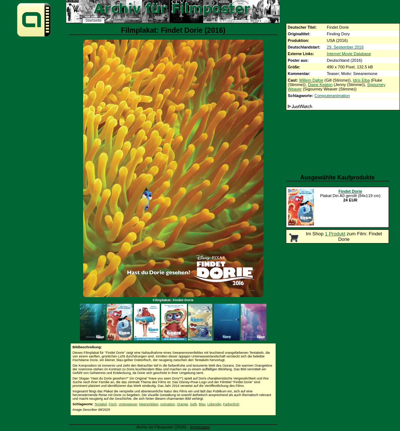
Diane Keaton (320, 84)
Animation (167, 404)
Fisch (113, 404)
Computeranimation (332, 95)
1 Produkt (335, 233)
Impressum (200, 427)
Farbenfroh (231, 404)
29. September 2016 (345, 47)
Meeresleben (149, 404)
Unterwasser (127, 404)
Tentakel (100, 404)
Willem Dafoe (311, 80)
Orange (182, 404)
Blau (202, 404)
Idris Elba (361, 80)
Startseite (93, 20)
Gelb (193, 404)
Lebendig (214, 404)
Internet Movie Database (349, 53)
